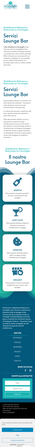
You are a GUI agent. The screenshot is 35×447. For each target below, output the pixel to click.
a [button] (27, 7)
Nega (17, 435)
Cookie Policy (13, 444)
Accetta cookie (17, 430)
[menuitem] (17, 338)
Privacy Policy (20, 444)
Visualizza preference (17, 440)
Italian (20, 446)
